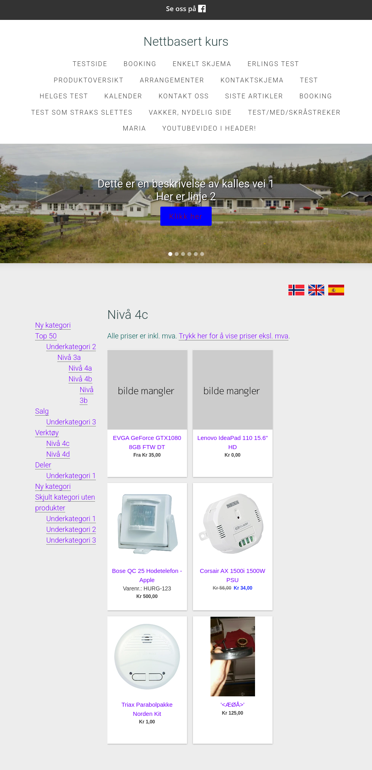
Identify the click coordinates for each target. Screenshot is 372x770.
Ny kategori (52, 325)
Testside (89, 64)
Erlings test (273, 64)
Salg (42, 411)
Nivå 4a (80, 368)
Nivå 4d (58, 454)
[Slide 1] (170, 254)
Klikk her (186, 216)
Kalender (123, 96)
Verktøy (46, 432)
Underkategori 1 (71, 475)
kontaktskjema (252, 80)
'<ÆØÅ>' (233, 704)
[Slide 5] (196, 254)
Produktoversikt (89, 80)
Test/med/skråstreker (294, 112)
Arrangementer (172, 80)
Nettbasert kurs (186, 41)
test (309, 80)
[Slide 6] (202, 254)
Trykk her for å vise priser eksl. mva (233, 336)
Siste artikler (254, 96)
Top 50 (45, 336)
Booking (140, 64)
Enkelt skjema (202, 64)
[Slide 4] (189, 254)
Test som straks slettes (81, 112)
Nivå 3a (69, 357)
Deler (43, 465)
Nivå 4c (58, 443)
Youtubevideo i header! (209, 128)
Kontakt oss (183, 96)
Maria (134, 128)
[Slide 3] (183, 254)
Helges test (64, 96)
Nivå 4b (80, 379)
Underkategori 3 (71, 422)
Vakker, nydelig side (190, 112)
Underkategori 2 (71, 346)
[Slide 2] (177, 254)
